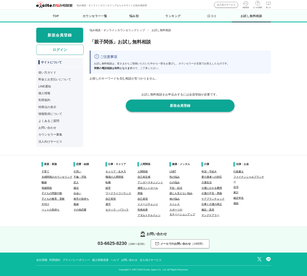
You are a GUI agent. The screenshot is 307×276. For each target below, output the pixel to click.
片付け (45, 204)
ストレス (174, 204)
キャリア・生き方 (116, 171)
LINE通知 (44, 86)
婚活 (76, 187)
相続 (236, 203)
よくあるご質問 (48, 121)
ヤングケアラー (210, 215)
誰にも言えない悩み (181, 193)
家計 (236, 192)
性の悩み (174, 176)
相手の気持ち (81, 198)
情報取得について (50, 114)
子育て (45, 171)
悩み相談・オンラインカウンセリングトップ (117, 30)
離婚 (44, 182)
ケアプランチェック (212, 198)
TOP (56, 16)
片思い (77, 171)
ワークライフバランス (118, 193)
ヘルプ (115, 260)
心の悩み (174, 182)
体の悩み (174, 198)
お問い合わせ (47, 127)
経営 (108, 187)
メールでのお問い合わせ (180, 243)
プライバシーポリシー (76, 260)
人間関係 (143, 171)
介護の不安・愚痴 (211, 193)
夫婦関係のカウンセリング (57, 176)
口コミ (212, 16)
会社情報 (41, 260)
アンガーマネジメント (150, 182)
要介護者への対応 (211, 176)
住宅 (236, 187)
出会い (77, 193)
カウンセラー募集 (50, 134)
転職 (108, 182)
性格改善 (143, 209)
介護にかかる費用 (211, 187)
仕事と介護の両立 (211, 204)
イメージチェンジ (148, 204)
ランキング (173, 16)
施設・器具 (207, 209)
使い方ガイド (47, 72)
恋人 (76, 182)
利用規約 (44, 100)
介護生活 (206, 182)
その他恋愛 (80, 209)
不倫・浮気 (80, 176)
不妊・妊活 (175, 187)
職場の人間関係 (114, 176)
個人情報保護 (100, 260)
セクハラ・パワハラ (117, 209)
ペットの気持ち (50, 209)
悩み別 (134, 16)
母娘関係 (47, 187)
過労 (108, 204)
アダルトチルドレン (149, 215)
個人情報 (44, 93)
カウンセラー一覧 (95, 16)
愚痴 (140, 193)
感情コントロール (148, 187)
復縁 (76, 204)
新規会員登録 (180, 105)
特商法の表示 (47, 107)
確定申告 (238, 198)
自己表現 (143, 198)
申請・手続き (209, 171)
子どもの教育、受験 (53, 198)
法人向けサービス (226, 4)
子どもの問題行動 (52, 193)
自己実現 (111, 198)
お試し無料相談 (251, 18)
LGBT (172, 171)
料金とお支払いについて (54, 79)
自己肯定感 (144, 176)
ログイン (60, 50)
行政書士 (238, 171)
